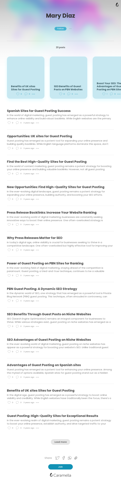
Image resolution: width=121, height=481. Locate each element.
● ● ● (70, 28)
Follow (60, 28)
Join (60, 466)
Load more (61, 442)
